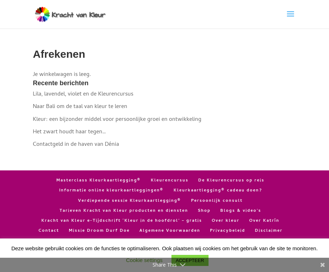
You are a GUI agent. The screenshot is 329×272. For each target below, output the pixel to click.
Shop (204, 211)
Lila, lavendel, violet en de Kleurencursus (83, 94)
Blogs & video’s (240, 211)
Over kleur (226, 221)
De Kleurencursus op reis (231, 180)
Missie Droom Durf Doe (99, 231)
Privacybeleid (227, 231)
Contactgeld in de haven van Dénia (76, 144)
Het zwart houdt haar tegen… (69, 132)
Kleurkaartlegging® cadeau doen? (218, 190)
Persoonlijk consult (217, 201)
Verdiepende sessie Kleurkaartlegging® (129, 201)
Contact (48, 231)
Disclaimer (269, 231)
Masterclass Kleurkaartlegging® (98, 180)
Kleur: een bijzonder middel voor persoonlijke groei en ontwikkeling (117, 119)
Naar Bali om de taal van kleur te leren (80, 107)
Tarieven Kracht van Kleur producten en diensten (124, 211)
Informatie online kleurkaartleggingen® (111, 190)
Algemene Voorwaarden (169, 231)
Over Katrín (264, 221)
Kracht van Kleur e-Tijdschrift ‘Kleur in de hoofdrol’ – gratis (121, 221)
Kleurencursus (170, 180)
